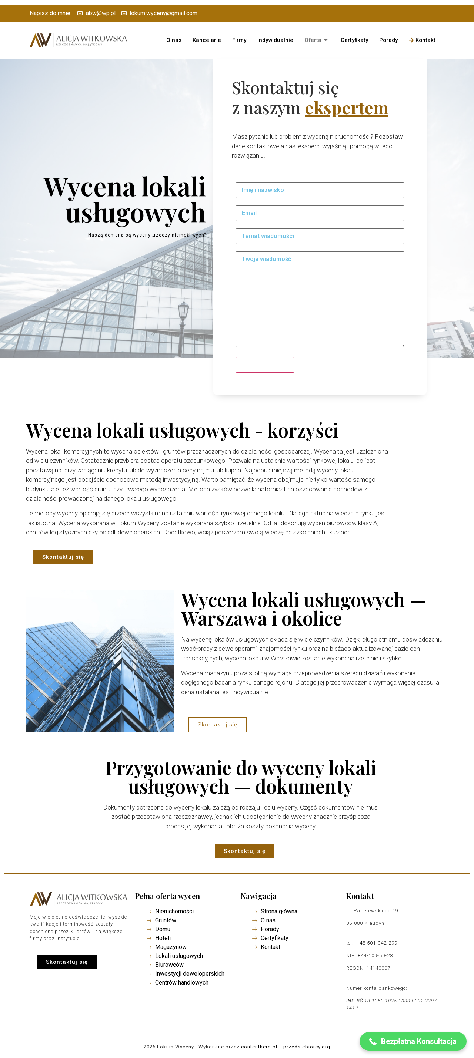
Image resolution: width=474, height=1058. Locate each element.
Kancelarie (207, 40)
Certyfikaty (354, 40)
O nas (173, 40)
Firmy (239, 40)
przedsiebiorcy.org (306, 1046)
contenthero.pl (259, 1046)
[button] (63, 557)
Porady (389, 40)
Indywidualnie (275, 40)
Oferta (317, 40)
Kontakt (422, 40)
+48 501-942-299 (377, 943)
